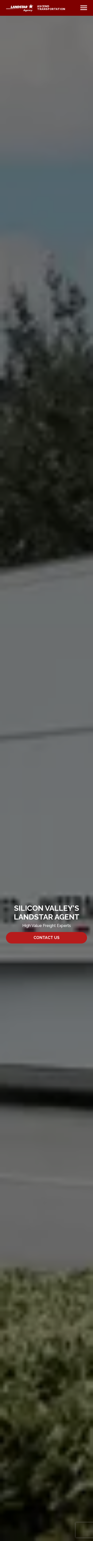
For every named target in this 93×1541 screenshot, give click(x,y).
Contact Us (46, 937)
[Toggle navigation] (83, 8)
